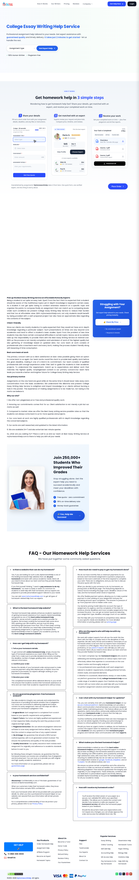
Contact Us (83, 838)
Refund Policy (62, 832)
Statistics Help (123, 835)
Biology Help (122, 831)
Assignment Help (42, 826)
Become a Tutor (63, 820)
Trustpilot (86, 744)
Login (132, 4)
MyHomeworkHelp (22, 856)
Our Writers (57, 4)
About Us (82, 834)
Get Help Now (118, 4)
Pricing (67, 4)
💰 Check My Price (112, 322)
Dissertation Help (124, 818)
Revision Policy (63, 836)
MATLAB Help (106, 827)
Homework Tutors (124, 823)
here (110, 744)
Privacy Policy (29, 780)
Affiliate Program (42, 830)
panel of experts (114, 632)
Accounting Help (106, 831)
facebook (116, 742)
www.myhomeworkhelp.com (29, 583)
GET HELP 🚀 (18, 825)
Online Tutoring (106, 823)
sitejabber (123, 742)
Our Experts (83, 830)
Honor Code (62, 824)
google (109, 742)
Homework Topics (43, 838)
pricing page (92, 609)
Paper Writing (123, 827)
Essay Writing (105, 818)
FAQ (80, 822)
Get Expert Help (47, 47)
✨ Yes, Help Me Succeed (69, 504)
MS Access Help (106, 835)
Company (87, 4)
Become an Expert (43, 834)
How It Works (45, 4)
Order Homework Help (44, 822)
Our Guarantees (63, 840)
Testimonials (83, 826)
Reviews (76, 4)
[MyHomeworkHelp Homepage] (12, 4)
